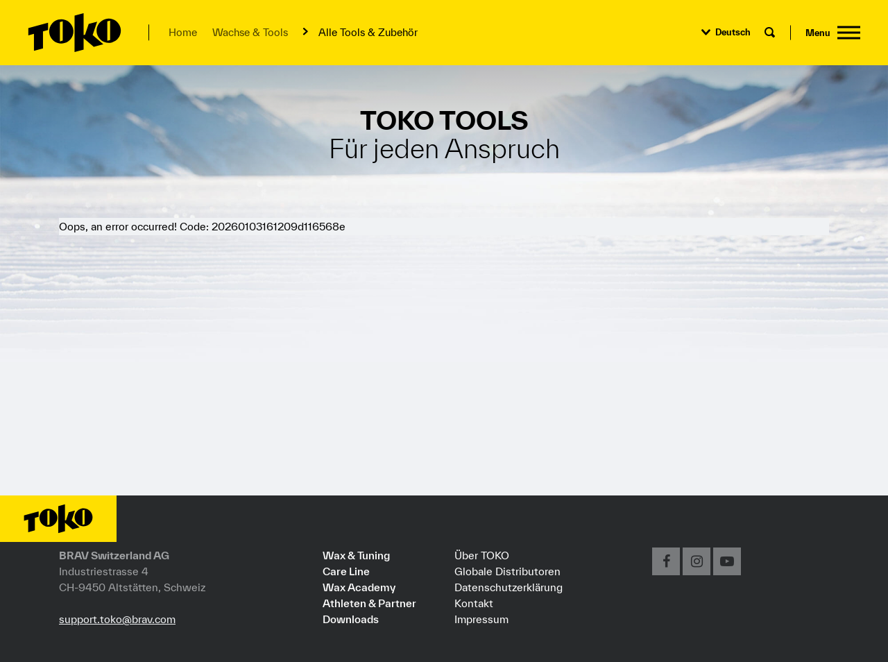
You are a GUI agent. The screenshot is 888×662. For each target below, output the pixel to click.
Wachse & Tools (250, 32)
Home (183, 32)
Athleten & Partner (369, 603)
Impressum (481, 619)
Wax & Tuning (356, 555)
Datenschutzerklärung (508, 587)
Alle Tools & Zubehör (368, 32)
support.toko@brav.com (117, 619)
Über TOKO (481, 555)
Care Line (346, 571)
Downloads (351, 619)
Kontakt (473, 603)
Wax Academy (359, 587)
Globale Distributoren (507, 571)
